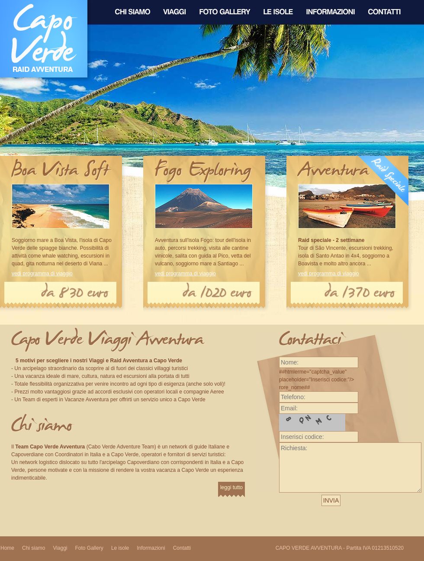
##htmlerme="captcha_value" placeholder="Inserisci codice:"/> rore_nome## (318, 374)
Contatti (182, 548)
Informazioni (151, 548)
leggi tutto (231, 487)
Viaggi (60, 548)
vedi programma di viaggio (42, 274)
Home (7, 548)
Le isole (120, 548)
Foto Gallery (89, 548)
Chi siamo (33, 548)
